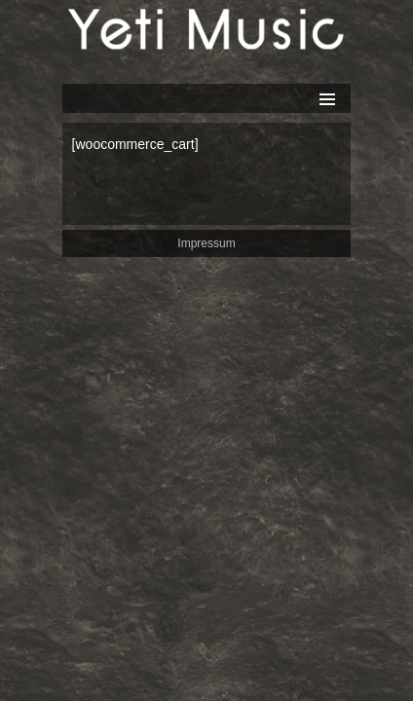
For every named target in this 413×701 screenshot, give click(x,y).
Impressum (206, 243)
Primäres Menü (327, 99)
